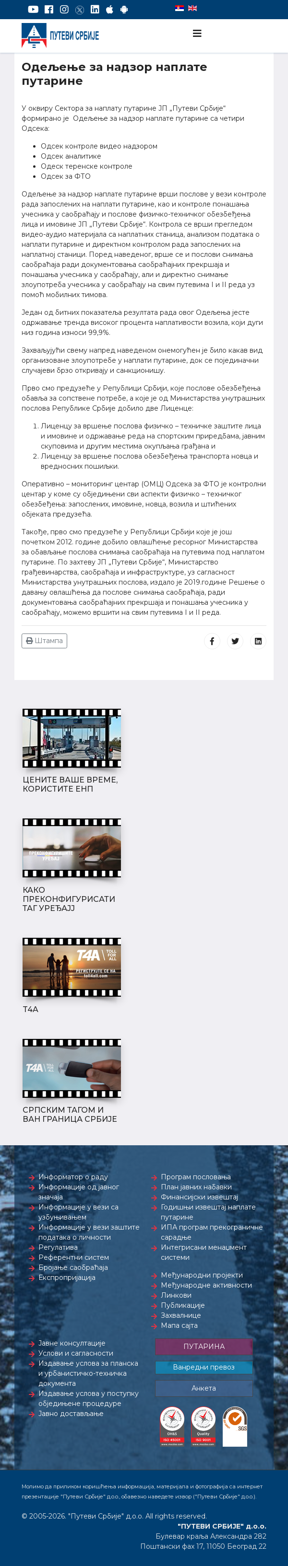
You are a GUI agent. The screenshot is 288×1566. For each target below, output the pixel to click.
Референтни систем (73, 1257)
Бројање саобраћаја (73, 1267)
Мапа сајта (179, 1325)
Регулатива (58, 1247)
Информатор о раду (73, 1177)
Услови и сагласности (75, 1353)
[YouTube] (33, 9)
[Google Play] (124, 9)
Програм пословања (196, 1177)
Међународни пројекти (202, 1275)
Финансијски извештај (199, 1197)
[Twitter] (79, 9)
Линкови (176, 1295)
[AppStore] (109, 9)
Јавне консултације (72, 1343)
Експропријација (67, 1277)
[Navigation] (197, 33)
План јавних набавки (196, 1187)
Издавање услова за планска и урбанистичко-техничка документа (88, 1373)
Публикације (183, 1305)
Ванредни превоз (204, 1367)
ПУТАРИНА (204, 1346)
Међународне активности (206, 1285)
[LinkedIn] (95, 9)
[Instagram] (64, 9)
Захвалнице (181, 1315)
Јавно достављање (71, 1413)
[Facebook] (49, 9)
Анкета (204, 1388)
